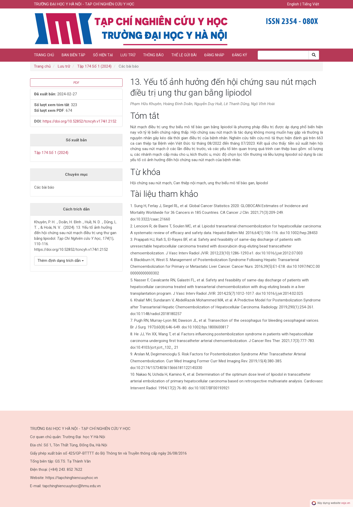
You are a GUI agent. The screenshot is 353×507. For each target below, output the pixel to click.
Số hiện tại (103, 55)
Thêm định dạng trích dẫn (61, 260)
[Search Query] (283, 55)
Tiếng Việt (310, 4)
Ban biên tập (73, 55)
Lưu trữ (127, 55)
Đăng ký (239, 55)
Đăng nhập (214, 55)
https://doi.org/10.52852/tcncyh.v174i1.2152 (79, 121)
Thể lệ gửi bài (184, 55)
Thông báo (153, 55)
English (293, 4)
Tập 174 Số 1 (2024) (94, 66)
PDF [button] (76, 83)
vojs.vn (345, 503)
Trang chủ (44, 55)
